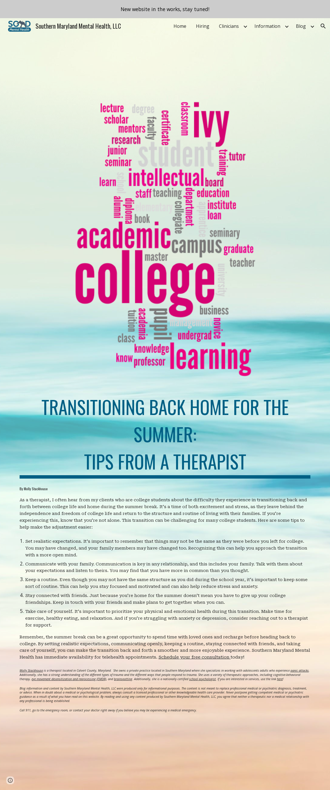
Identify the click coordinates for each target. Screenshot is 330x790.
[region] (165, 9)
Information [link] (267, 26)
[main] (164, 435)
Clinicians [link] (229, 26)
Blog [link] (301, 26)
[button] (323, 26)
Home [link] (180, 26)
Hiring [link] (202, 26)
